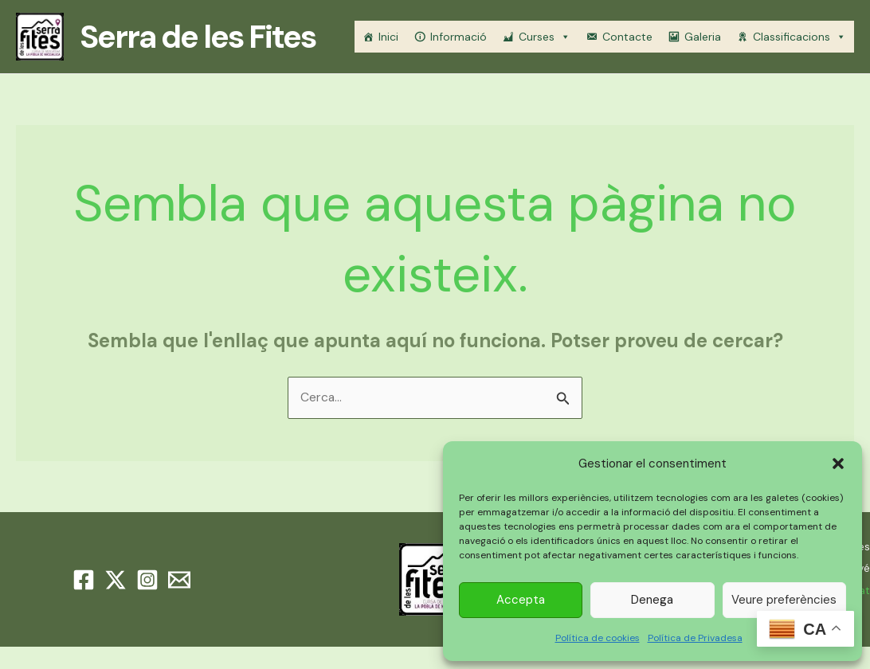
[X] (115, 580)
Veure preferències (784, 600)
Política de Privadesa (695, 638)
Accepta (520, 600)
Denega (652, 600)
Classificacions (799, 37)
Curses (544, 37)
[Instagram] (147, 580)
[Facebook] (83, 580)
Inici (388, 36)
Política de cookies (597, 638)
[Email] (179, 580)
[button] (838, 463)
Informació (458, 36)
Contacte (627, 36)
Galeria (702, 36)
